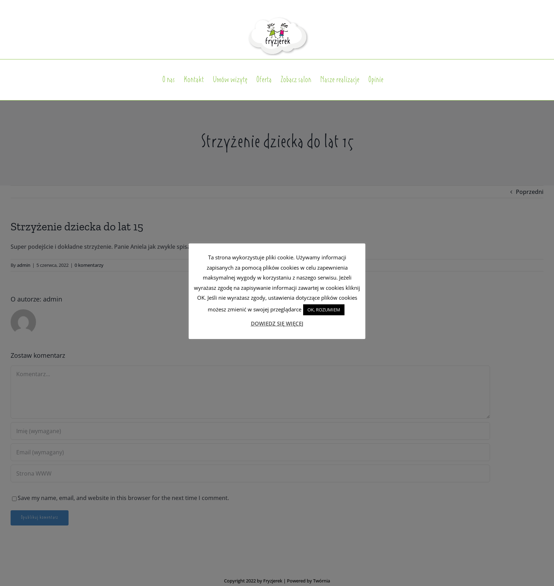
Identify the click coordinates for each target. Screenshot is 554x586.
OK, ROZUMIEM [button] (323, 309)
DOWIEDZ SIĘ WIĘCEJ (277, 323)
